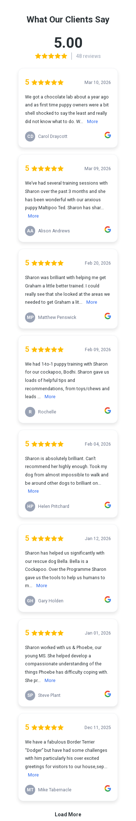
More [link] (92, 121)
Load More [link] (68, 814)
